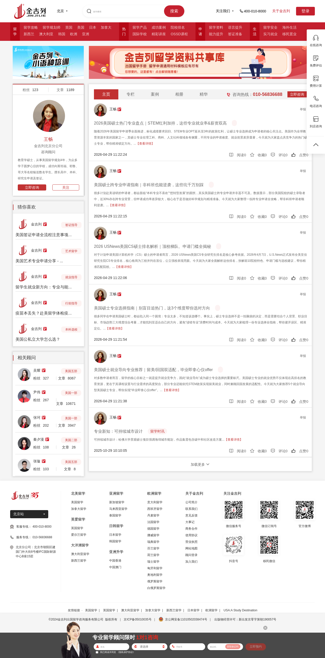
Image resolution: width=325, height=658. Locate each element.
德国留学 (153, 528)
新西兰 (29, 34)
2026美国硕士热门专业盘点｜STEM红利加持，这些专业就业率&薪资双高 (160, 123)
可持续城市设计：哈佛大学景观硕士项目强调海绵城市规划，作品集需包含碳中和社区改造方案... (168, 439)
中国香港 (115, 560)
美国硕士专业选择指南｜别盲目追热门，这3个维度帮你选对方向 (152, 308)
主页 (106, 94)
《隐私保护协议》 (126, 652)
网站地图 (191, 548)
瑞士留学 (153, 561)
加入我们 (191, 561)
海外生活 (289, 27)
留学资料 (216, 27)
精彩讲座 (159, 34)
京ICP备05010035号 (137, 619)
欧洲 (73, 34)
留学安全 (270, 27)
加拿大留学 (78, 509)
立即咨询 (32, 187)
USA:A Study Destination (240, 610)
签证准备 (235, 34)
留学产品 (140, 27)
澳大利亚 (46, 34)
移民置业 (289, 34)
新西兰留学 (78, 560)
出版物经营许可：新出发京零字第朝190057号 (245, 619)
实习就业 (270, 34)
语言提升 (235, 27)
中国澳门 (115, 567)
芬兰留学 (153, 548)
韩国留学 (115, 541)
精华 (204, 94)
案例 (155, 94)
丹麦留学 (153, 515)
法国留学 (153, 522)
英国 (68, 27)
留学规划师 (51, 27)
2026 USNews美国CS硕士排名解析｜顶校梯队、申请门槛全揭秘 (152, 246)
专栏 (130, 94)
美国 (80, 27)
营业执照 (191, 542)
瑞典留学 (153, 542)
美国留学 (77, 502)
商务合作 (191, 528)
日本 (92, 27)
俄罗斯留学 (154, 581)
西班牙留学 (154, 509)
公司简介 (191, 502)
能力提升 (216, 34)
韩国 (61, 34)
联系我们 (191, 509)
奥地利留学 (154, 575)
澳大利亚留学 (80, 554)
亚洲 (85, 34)
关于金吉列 (281, 11)
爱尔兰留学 (78, 534)
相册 (179, 94)
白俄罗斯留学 (156, 588)
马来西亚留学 (118, 509)
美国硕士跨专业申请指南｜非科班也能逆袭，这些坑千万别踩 (149, 185)
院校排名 (178, 27)
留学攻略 (31, 27)
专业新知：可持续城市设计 (118, 431)
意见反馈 (191, 515)
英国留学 (77, 528)
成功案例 (159, 27)
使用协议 (191, 535)
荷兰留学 (153, 555)
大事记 (189, 522)
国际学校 (140, 34)
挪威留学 (153, 535)
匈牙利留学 (154, 568)
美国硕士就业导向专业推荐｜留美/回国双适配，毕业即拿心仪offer (153, 370)
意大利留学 (154, 502)
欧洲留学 (211, 610)
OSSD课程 (179, 34)
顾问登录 (191, 555)
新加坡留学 (116, 502)
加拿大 (106, 27)
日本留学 (115, 534)
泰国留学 (115, 515)
